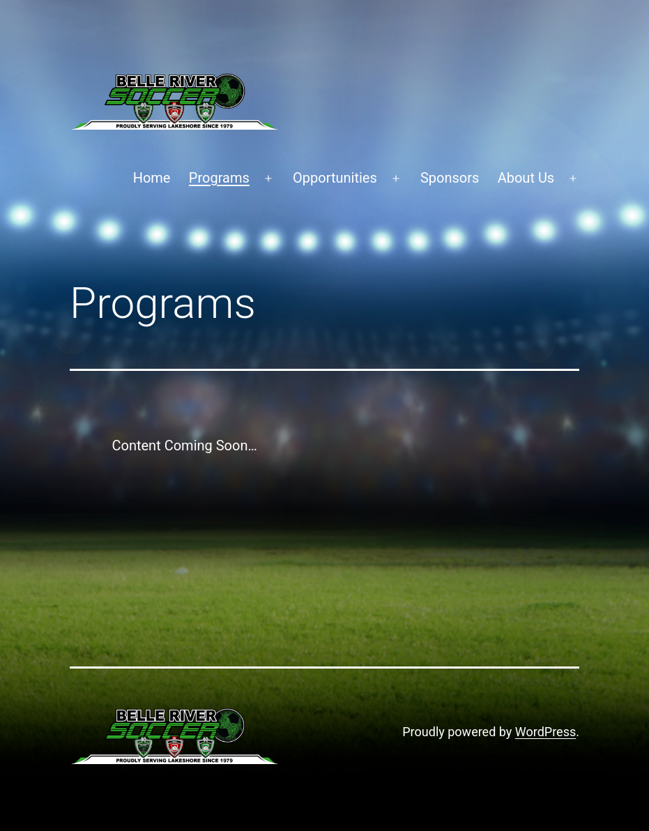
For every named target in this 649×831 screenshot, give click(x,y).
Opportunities (335, 177)
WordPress (545, 731)
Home (152, 177)
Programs (219, 177)
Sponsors (449, 177)
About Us (526, 177)
